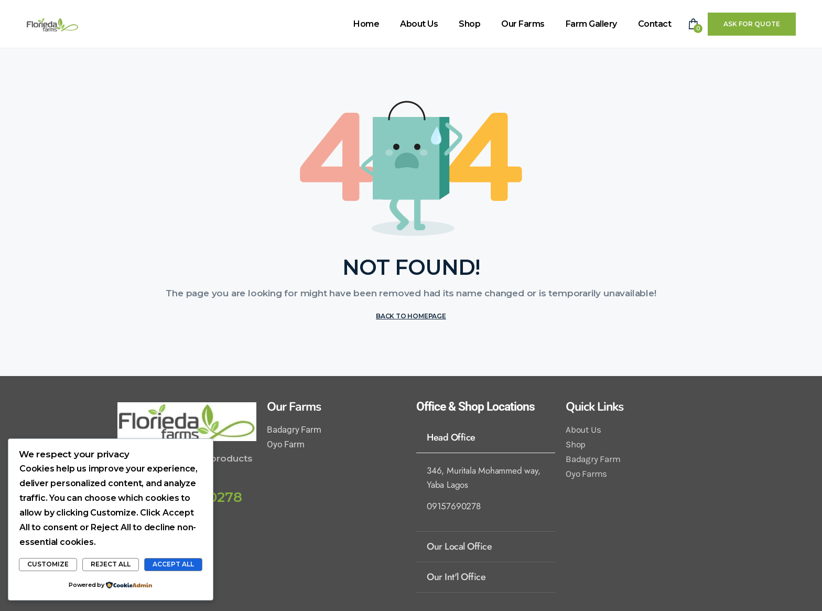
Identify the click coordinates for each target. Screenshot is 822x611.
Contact (655, 24)
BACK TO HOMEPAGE (411, 316)
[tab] (485, 437)
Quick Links (594, 407)
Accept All (173, 564)
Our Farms (523, 24)
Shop (469, 24)
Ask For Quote (751, 24)
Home (366, 24)
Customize (48, 564)
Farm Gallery (591, 24)
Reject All (111, 564)
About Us (419, 24)
